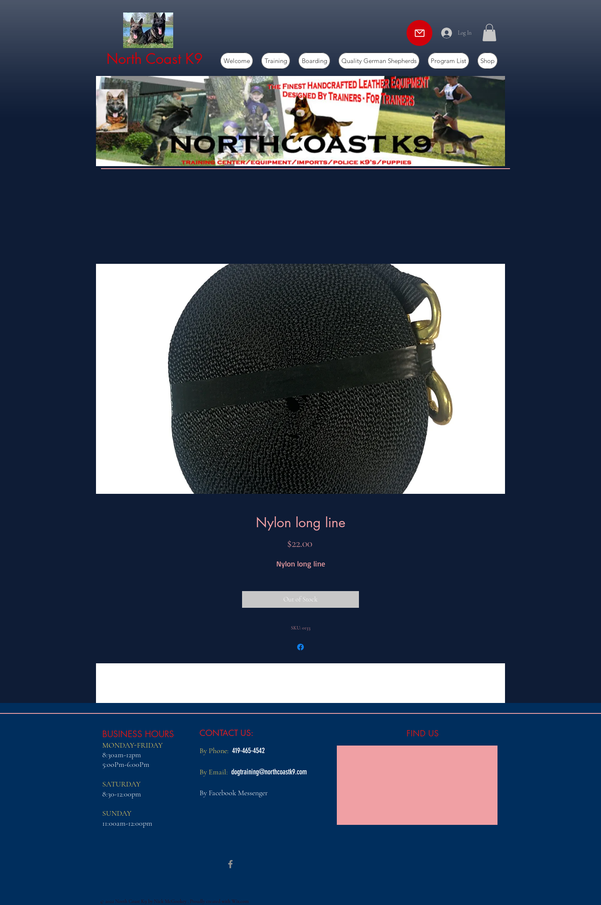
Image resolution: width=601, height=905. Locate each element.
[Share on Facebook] (300, 647)
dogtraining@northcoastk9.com (269, 771)
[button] (489, 32)
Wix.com (240, 901)
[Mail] (419, 33)
